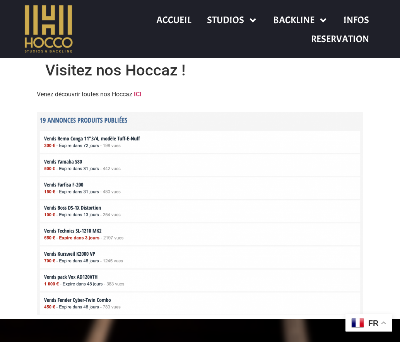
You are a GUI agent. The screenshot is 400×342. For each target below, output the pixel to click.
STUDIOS (232, 20)
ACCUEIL (173, 20)
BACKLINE (300, 20)
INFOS (356, 20)
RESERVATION (340, 39)
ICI (138, 94)
